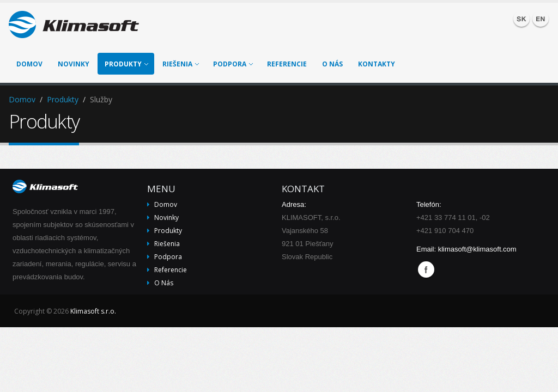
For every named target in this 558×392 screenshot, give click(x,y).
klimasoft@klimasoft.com (477, 249)
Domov (29, 64)
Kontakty (376, 64)
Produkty (126, 64)
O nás (332, 64)
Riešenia (180, 64)
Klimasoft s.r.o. (93, 311)
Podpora (233, 64)
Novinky (73, 64)
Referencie (287, 64)
